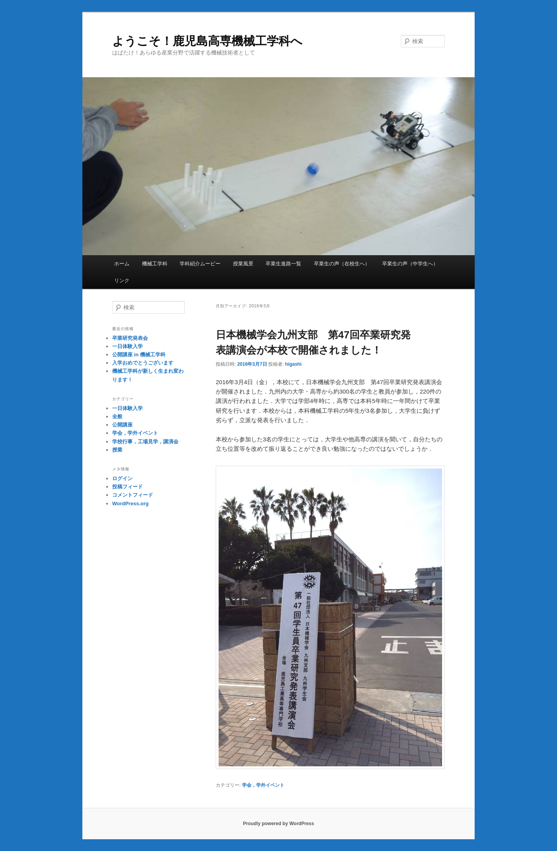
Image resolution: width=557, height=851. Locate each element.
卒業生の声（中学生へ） (410, 264)
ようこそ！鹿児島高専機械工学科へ (207, 40)
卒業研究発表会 (130, 338)
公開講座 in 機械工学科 (139, 354)
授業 (117, 450)
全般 (117, 416)
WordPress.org (130, 503)
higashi (293, 364)
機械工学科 (154, 264)
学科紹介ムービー (200, 264)
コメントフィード (132, 495)
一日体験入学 (127, 346)
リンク (121, 280)
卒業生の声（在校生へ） (342, 264)
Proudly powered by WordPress (278, 823)
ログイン (122, 478)
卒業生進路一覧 (283, 264)
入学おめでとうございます (142, 363)
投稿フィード (127, 487)
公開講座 (122, 425)
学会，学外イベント (263, 785)
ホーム (121, 264)
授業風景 (243, 264)
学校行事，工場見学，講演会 (145, 442)
